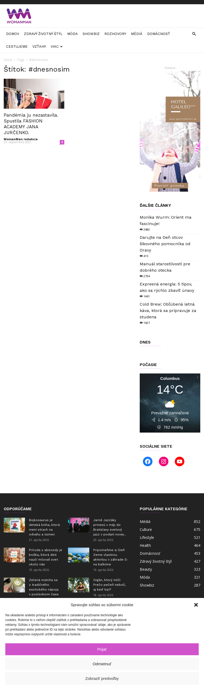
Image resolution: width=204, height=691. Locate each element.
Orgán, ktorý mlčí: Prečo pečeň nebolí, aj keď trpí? (109, 584)
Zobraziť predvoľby (102, 678)
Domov (12, 34)
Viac (57, 47)
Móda (72, 34)
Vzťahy (39, 47)
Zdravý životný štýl (43, 34)
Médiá (136, 34)
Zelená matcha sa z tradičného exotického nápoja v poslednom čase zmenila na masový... (45, 589)
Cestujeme (17, 47)
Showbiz (91, 34)
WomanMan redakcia (21, 139)
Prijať (102, 649)
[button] (196, 605)
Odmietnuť (102, 664)
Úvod (8, 60)
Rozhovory (115, 34)
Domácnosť (158, 34)
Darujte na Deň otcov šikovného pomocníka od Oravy (165, 244)
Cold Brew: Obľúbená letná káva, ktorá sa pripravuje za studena (168, 310)
